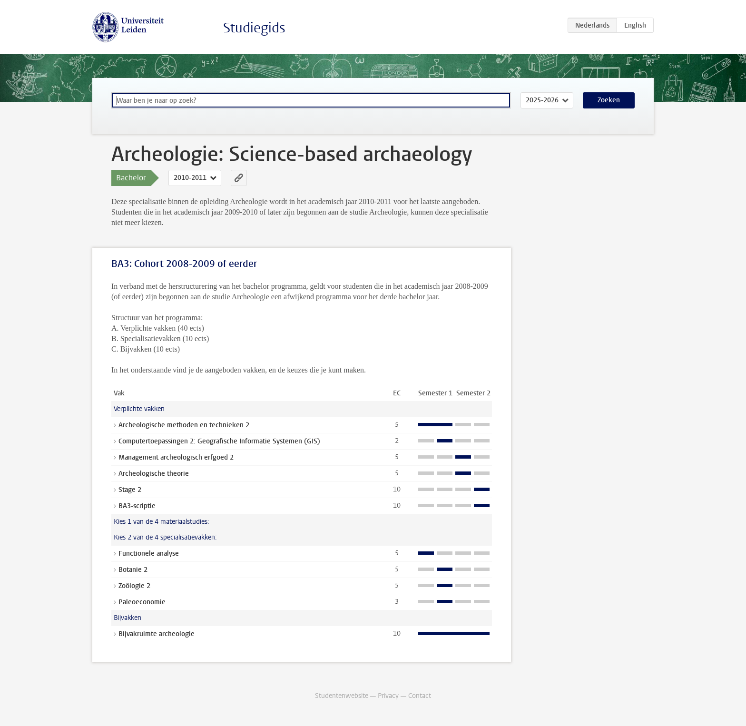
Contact (419, 695)
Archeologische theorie (153, 473)
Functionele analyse (148, 553)
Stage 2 (129, 489)
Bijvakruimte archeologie (156, 633)
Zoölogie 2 (134, 585)
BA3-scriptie (137, 505)
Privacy (388, 695)
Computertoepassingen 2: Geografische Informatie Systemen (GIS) (219, 441)
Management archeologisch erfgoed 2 (176, 457)
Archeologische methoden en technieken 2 (183, 425)
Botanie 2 (132, 569)
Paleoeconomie (142, 602)
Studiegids (254, 28)
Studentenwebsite (341, 695)
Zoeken (609, 100)
